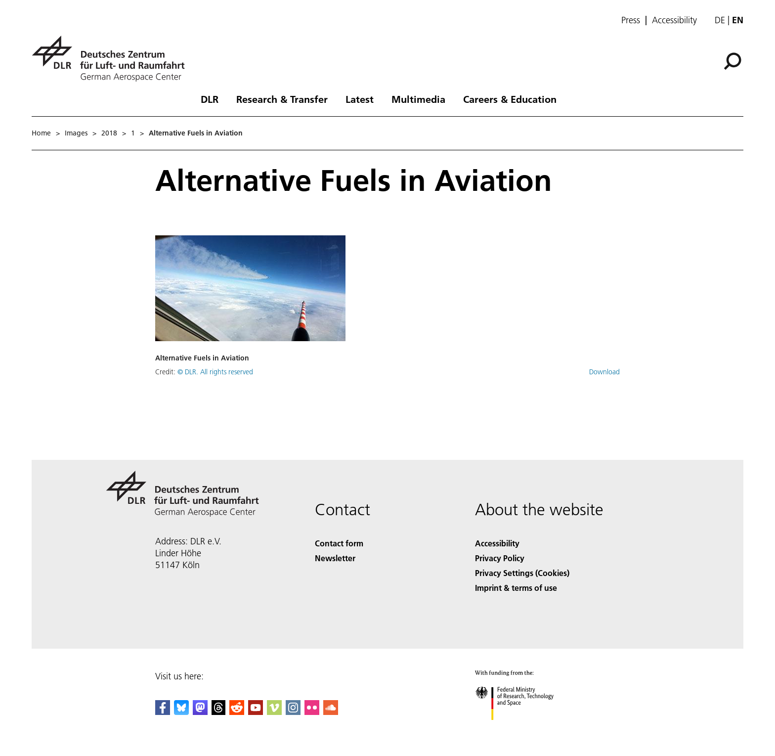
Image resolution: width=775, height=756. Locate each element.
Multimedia (418, 98)
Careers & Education (510, 98)
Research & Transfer (282, 98)
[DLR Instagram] (293, 711)
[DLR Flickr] (311, 711)
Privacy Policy (499, 558)
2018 (109, 133)
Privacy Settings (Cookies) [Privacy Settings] (522, 573)
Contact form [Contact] (339, 543)
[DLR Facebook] (162, 711)
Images (76, 133)
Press (630, 20)
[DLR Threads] (218, 711)
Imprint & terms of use (516, 587)
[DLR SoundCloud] (330, 711)
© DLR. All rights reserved (215, 371)
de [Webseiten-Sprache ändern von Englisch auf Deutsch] (720, 20)
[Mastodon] (200, 711)
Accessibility (674, 20)
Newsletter (335, 558)
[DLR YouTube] (255, 711)
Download (604, 371)
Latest (359, 98)
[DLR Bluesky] (181, 711)
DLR (209, 98)
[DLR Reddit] (236, 711)
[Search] (732, 61)
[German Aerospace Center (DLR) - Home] (112, 59)
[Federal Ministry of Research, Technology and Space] (523, 728)
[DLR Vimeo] (274, 711)
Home (41, 133)
